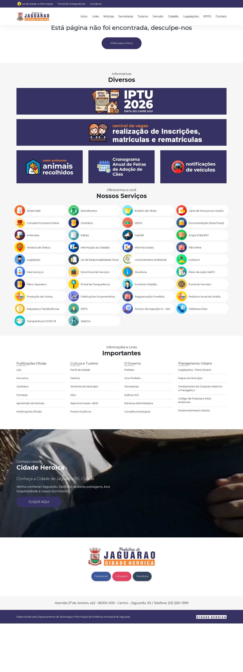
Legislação (33, 259)
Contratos (87, 223)
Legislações (191, 16)
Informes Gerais (144, 247)
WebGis (85, 321)
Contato (221, 16)
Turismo (143, 16)
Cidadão (173, 16)
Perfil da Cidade (80, 369)
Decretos (22, 378)
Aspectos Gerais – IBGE (84, 403)
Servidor (158, 16)
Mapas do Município (190, 378)
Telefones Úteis (198, 308)
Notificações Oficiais (29, 411)
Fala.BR (139, 235)
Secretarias (125, 16)
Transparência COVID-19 (41, 321)
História (75, 378)
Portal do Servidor (200, 284)
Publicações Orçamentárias (98, 296)
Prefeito (129, 369)
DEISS (138, 223)
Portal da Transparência (71, 3)
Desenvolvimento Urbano (194, 410)
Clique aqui (39, 502)
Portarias (21, 395)
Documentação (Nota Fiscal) (206, 223)
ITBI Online (195, 247)
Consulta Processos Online (43, 223)
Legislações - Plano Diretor (194, 369)
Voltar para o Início (121, 43)
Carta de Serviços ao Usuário (206, 210)
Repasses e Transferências (43, 308)
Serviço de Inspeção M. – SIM (152, 308)
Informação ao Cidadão (95, 247)
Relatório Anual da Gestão (205, 296)
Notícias (108, 16)
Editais (85, 235)
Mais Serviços (35, 272)
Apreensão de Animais (30, 403)
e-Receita (33, 235)
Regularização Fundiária (149, 296)
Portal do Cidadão (146, 284)
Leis (18, 369)
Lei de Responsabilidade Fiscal (99, 259)
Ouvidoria (95, 3)
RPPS (207, 16)
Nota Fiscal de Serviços (95, 272)
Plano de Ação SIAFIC (202, 272)
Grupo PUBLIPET (199, 235)
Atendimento (89, 210)
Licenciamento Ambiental (151, 259)
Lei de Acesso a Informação (37, 3)
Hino (73, 395)
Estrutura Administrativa (138, 403)
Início (83, 16)
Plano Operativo (37, 284)
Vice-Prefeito (132, 378)
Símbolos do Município (84, 386)
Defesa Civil (131, 395)
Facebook (101, 576)
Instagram (122, 576)
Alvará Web (34, 210)
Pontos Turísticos (80, 411)
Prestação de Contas (40, 296)
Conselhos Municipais (137, 411)
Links (95, 16)
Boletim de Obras (145, 210)
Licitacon (194, 259)
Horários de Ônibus (38, 247)
